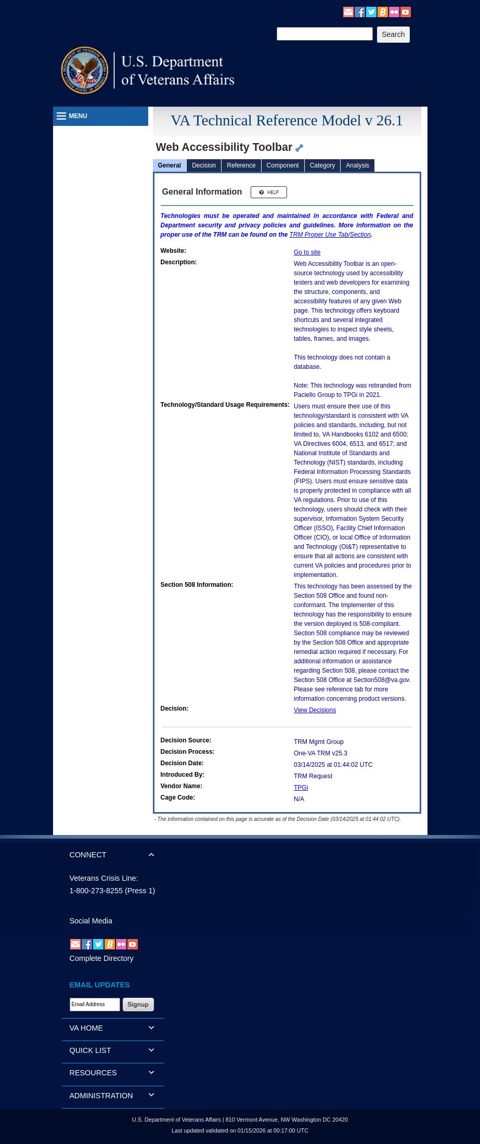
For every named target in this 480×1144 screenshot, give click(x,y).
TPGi (301, 787)
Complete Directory (102, 958)
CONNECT (88, 855)
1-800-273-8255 (96, 890)
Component (283, 165)
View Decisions (315, 710)
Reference (241, 165)
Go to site (307, 252)
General (169, 165)
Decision (204, 165)
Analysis (357, 165)
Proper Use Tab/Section (330, 234)
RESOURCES (93, 1073)
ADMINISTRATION (101, 1095)
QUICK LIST (90, 1050)
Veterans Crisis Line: (104, 878)
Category (322, 165)
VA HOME (86, 1028)
